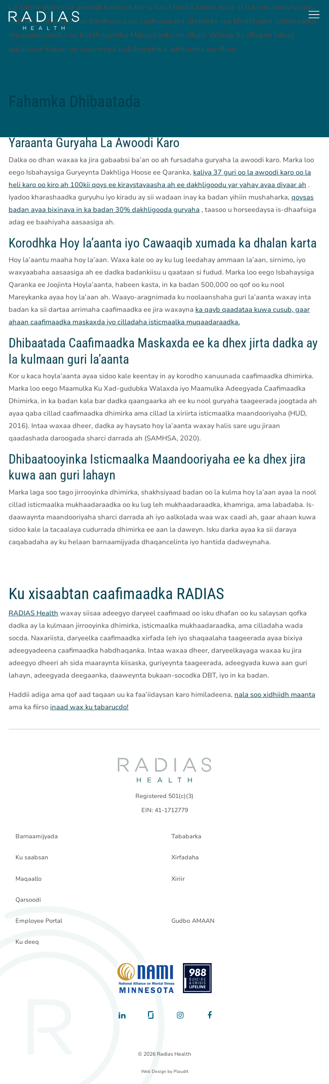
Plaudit (180, 1072)
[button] (314, 14)
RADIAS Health (33, 613)
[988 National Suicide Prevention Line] (197, 978)
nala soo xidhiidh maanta (274, 695)
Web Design (153, 1072)
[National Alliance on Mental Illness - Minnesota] (145, 978)
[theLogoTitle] (44, 20)
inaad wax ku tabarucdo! (89, 707)
